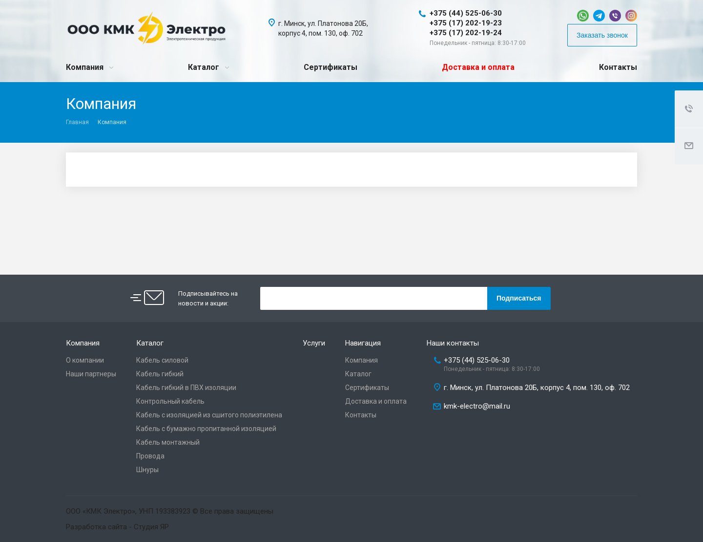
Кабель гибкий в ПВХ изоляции (186, 387)
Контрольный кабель (170, 401)
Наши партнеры (91, 374)
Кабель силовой (162, 360)
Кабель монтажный (168, 442)
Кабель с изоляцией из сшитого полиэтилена (209, 415)
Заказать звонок (602, 35)
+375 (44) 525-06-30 (466, 13)
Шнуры (147, 470)
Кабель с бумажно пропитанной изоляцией (206, 429)
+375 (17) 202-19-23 (466, 23)
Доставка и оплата (478, 67)
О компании (85, 360)
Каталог (203, 67)
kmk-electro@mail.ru (477, 406)
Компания (84, 67)
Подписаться (518, 298)
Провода (150, 456)
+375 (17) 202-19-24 (466, 32)
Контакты (618, 67)
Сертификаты (330, 67)
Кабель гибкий (160, 374)
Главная (77, 122)
